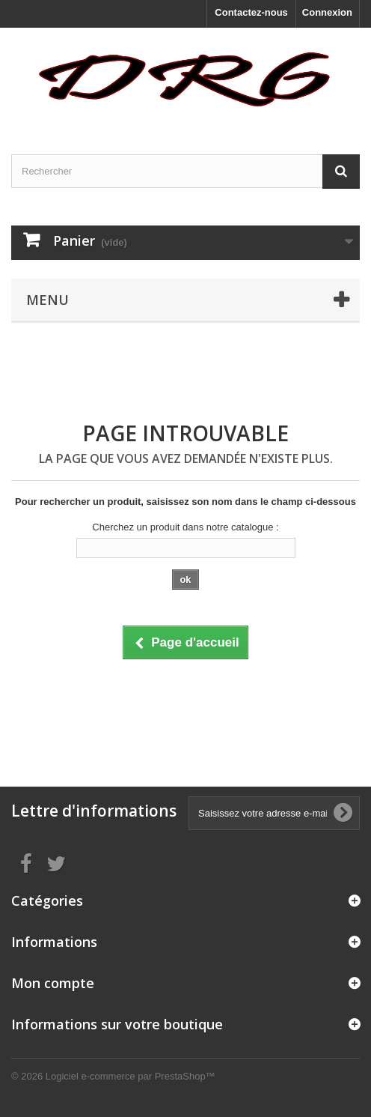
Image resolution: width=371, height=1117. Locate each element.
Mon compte (52, 983)
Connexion (327, 12)
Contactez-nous (251, 12)
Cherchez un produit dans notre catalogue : (185, 527)
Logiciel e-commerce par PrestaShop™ (130, 1076)
